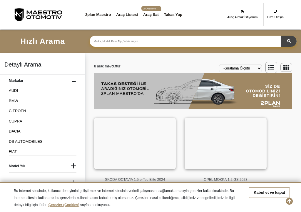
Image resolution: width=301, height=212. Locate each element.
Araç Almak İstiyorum (242, 14)
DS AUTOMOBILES (26, 141)
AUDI (13, 90)
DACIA (15, 131)
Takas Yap (174, 14)
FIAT (13, 151)
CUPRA (15, 121)
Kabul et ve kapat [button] (269, 192)
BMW (13, 101)
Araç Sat (152, 14)
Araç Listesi (128, 14)
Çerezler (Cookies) (63, 205)
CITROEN (17, 111)
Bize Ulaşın (275, 14)
